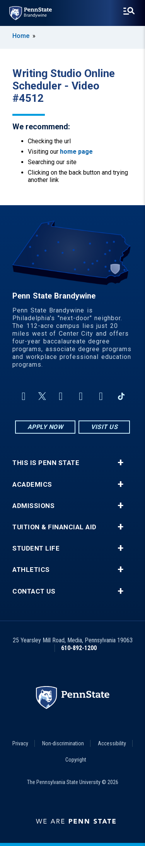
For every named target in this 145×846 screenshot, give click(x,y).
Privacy (20, 743)
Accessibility (112, 743)
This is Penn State (45, 463)
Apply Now (45, 427)
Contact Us (33, 591)
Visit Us (104, 427)
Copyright (75, 760)
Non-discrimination (63, 743)
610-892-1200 (79, 648)
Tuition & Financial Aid (54, 527)
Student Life (36, 548)
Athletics (31, 569)
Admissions (33, 506)
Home (20, 35)
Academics (32, 484)
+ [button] (120, 462)
